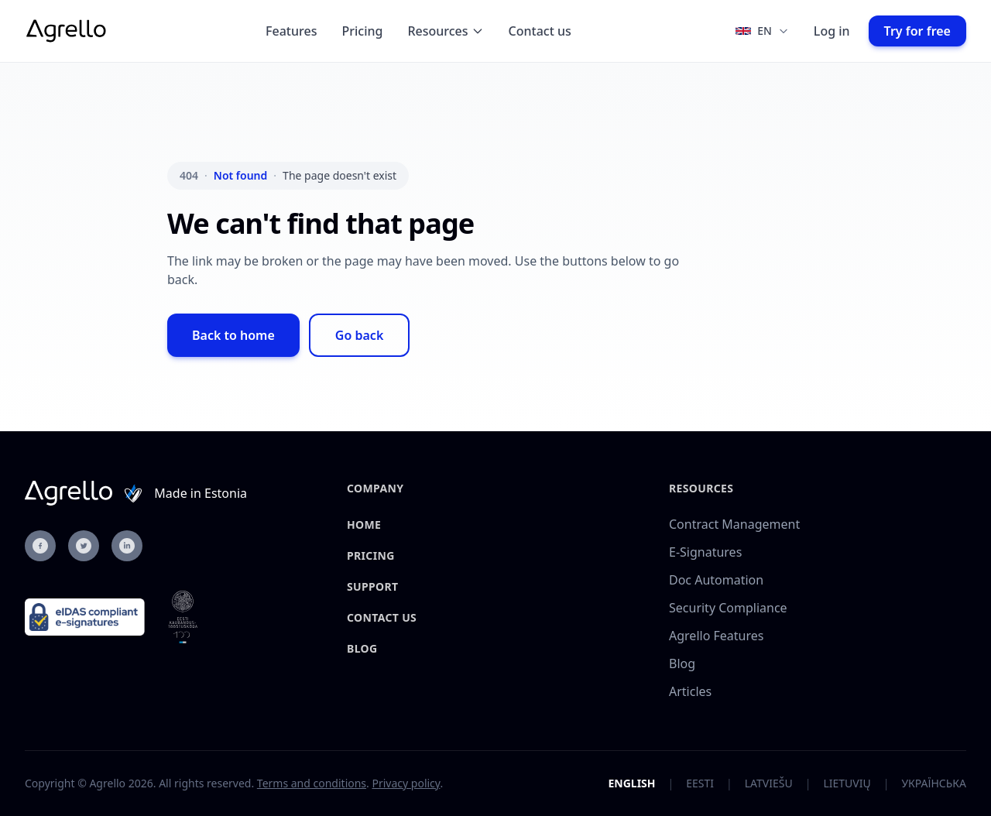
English (631, 783)
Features (291, 30)
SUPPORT (372, 586)
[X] (83, 545)
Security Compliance (728, 607)
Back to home (233, 335)
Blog (362, 648)
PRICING (371, 555)
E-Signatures (705, 552)
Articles (690, 691)
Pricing (361, 30)
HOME (364, 524)
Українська (933, 783)
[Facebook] (40, 545)
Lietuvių (846, 783)
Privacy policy (406, 783)
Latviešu (769, 783)
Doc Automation (716, 579)
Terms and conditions (311, 783)
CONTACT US (382, 617)
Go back (359, 335)
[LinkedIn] (126, 545)
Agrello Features (716, 635)
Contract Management (734, 524)
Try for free (917, 30)
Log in (832, 30)
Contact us (540, 30)
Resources (445, 30)
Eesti (700, 783)
